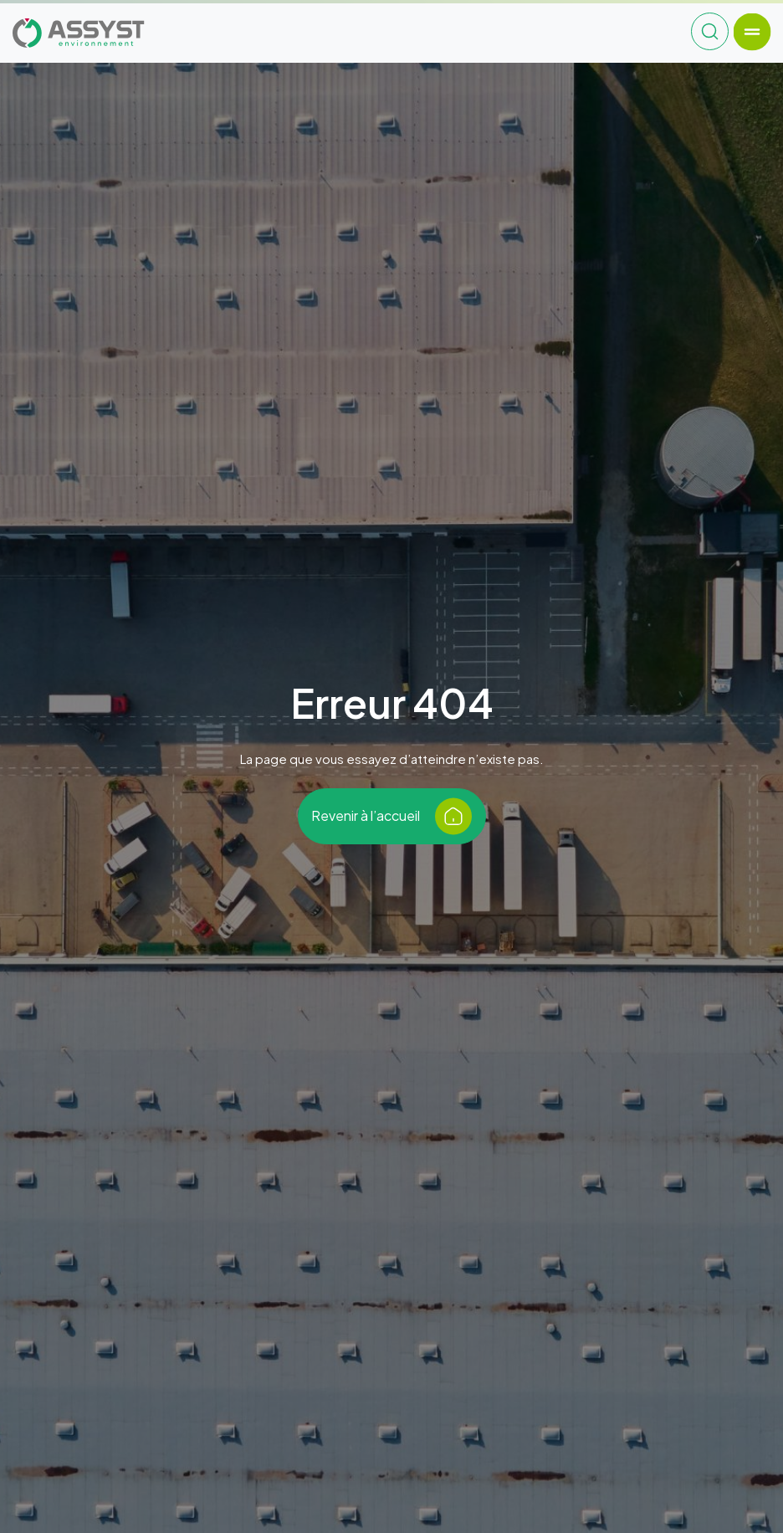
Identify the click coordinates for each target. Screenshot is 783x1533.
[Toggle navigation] (751, 31)
